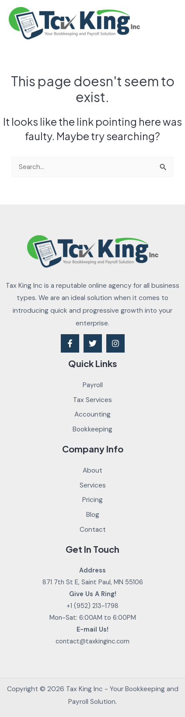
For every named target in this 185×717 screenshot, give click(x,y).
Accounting (92, 414)
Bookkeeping (92, 429)
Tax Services (92, 400)
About (92, 470)
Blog (92, 514)
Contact (93, 529)
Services (93, 485)
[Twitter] (93, 343)
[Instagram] (115, 343)
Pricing (92, 499)
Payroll (93, 385)
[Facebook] (70, 343)
